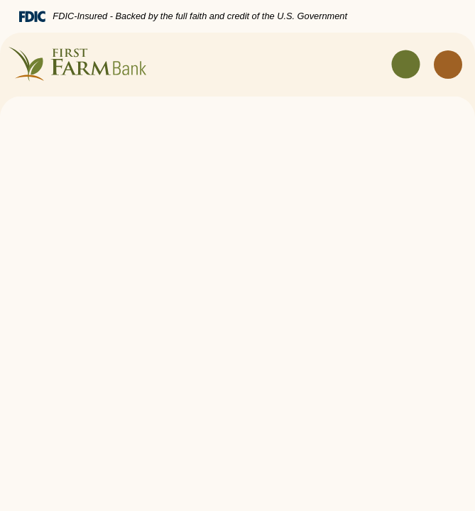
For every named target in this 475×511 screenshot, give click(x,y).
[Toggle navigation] (406, 64)
